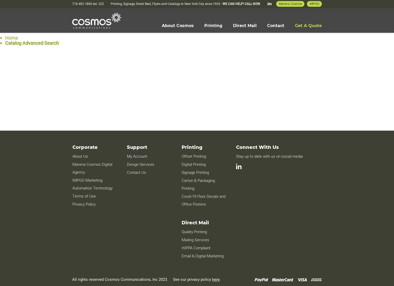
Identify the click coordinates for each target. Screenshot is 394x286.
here (216, 277)
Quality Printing (194, 230)
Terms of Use (84, 195)
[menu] (241, 25)
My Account (137, 156)
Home (11, 37)
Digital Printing (193, 164)
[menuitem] (177, 25)
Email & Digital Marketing (202, 254)
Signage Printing (195, 172)
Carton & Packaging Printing (198, 183)
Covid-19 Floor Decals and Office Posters (203, 199)
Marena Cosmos (290, 4)
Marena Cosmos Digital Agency (92, 168)
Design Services (140, 164)
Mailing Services (195, 238)
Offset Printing (193, 156)
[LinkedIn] (269, 4)
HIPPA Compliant (195, 246)
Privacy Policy (83, 203)
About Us (80, 156)
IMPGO (314, 4)
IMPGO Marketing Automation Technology (92, 183)
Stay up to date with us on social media (270, 156)
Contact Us (136, 172)
